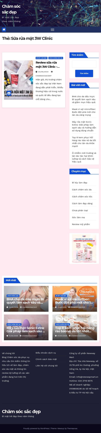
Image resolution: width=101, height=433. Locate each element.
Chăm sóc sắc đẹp (21, 411)
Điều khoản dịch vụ (46, 353)
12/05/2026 (14, 307)
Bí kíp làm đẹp (41, 58)
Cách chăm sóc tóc (82, 196)
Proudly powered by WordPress (36, 428)
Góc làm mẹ (78, 217)
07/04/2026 (63, 336)
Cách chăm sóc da (55, 58)
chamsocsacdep (28, 307)
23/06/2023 (43, 72)
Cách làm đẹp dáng (82, 203)
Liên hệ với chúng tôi (47, 365)
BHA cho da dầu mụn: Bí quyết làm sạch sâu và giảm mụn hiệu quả (83, 99)
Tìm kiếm (77, 55)
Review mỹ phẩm (81, 224)
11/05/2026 (62, 307)
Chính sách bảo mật (46, 359)
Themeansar (72, 428)
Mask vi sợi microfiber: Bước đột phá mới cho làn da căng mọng (84, 112)
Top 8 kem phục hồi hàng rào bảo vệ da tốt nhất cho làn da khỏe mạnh (74, 331)
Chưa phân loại (80, 210)
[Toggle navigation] (52, 30)
